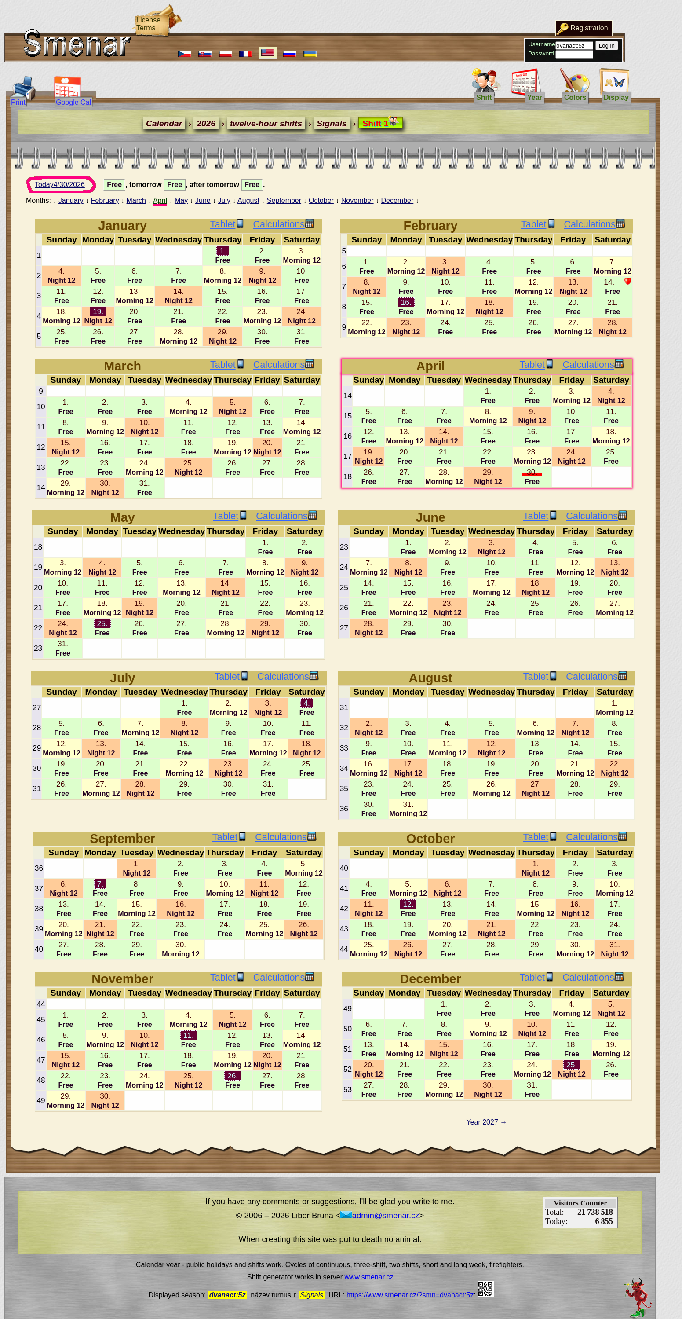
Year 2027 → (486, 1122)
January (71, 200)
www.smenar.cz (368, 1277)
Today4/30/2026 (68, 187)
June (203, 200)
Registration (459, 28)
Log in (477, 45)
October (321, 200)
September (284, 200)
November (357, 200)
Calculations (283, 224)
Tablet (227, 224)
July (224, 200)
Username (411, 44)
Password (411, 53)
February (105, 200)
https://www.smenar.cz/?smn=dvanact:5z (410, 1295)
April (160, 200)
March (136, 200)
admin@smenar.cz (379, 1215)
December (397, 200)
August (248, 200)
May (181, 200)
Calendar (99, 123)
